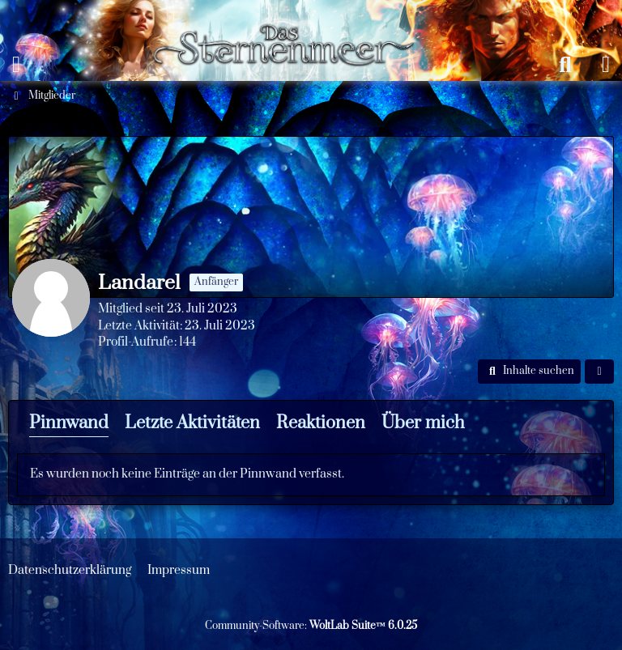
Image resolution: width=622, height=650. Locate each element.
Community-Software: (311, 625)
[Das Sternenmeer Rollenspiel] (291, 16)
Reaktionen (320, 423)
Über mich (423, 423)
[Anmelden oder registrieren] (606, 65)
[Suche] (565, 65)
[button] (529, 371)
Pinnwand (69, 423)
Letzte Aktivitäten (192, 423)
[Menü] (16, 65)
